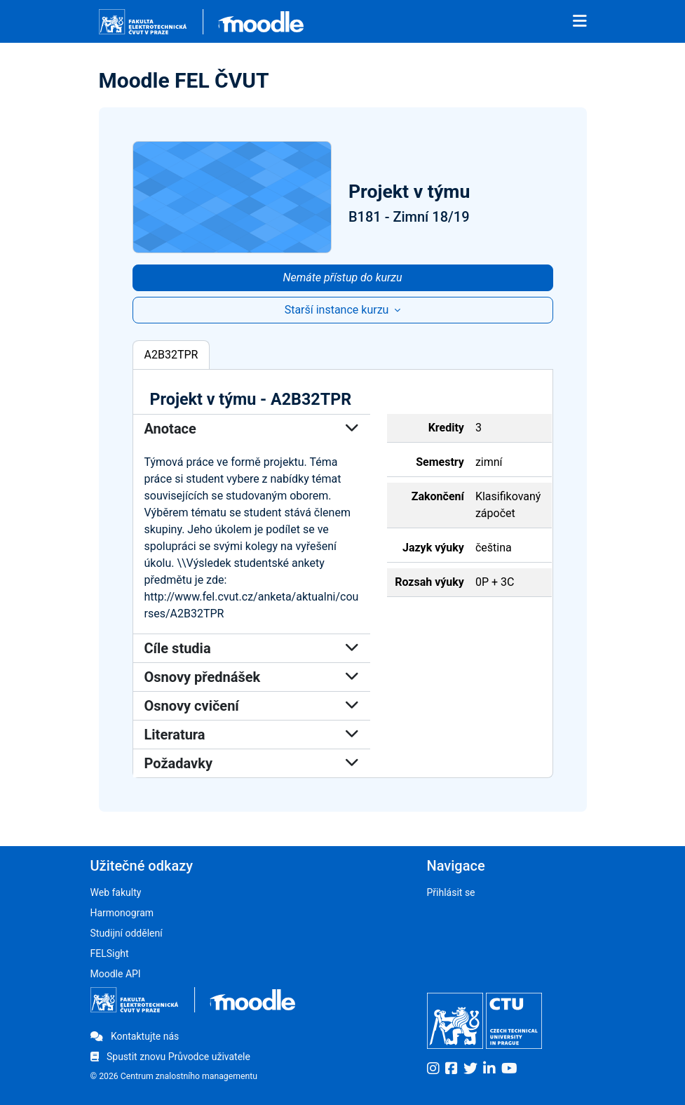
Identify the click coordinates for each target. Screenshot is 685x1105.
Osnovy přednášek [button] (252, 677)
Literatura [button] (252, 734)
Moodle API (115, 973)
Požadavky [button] (252, 763)
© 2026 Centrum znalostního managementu (174, 1076)
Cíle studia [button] (252, 648)
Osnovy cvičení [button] (252, 705)
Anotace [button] (252, 428)
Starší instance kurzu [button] (338, 309)
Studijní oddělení (126, 933)
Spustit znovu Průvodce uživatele (170, 1056)
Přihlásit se (451, 892)
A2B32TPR (171, 354)
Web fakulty (116, 892)
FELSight (109, 953)
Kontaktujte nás (134, 1036)
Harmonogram (122, 912)
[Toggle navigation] (580, 22)
